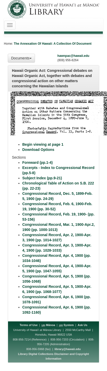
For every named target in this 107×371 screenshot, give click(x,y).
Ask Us (82, 325)
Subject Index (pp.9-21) (42, 178)
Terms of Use (29, 325)
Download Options (38, 150)
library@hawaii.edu (68, 349)
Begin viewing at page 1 (42, 144)
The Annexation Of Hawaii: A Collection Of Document (52, 43)
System (66, 325)
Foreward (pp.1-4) (37, 162)
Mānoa (48, 325)
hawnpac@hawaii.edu (73, 56)
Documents (21, 58)
